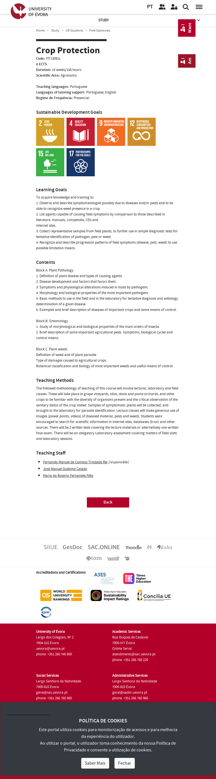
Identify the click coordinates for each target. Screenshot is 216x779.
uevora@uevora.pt (50, 648)
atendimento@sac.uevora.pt (133, 654)
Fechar (124, 763)
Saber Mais (95, 763)
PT (150, 6)
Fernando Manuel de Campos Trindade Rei (75, 462)
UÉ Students (74, 30)
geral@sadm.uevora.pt (129, 692)
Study (149, 20)
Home (40, 30)
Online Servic (122, 648)
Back (108, 502)
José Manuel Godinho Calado (65, 468)
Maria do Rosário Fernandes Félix (68, 475)
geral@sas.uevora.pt (51, 692)
